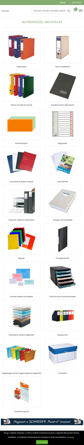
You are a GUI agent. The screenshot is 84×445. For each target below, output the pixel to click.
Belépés (63, 2)
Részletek (70, 437)
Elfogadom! (42, 442)
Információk (76, 2)
